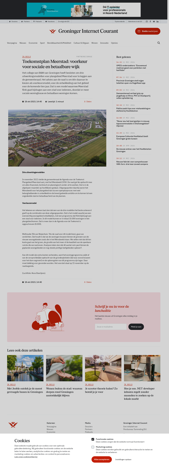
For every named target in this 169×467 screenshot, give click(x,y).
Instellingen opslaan (123, 459)
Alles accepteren (101, 459)
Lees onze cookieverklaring (25, 456)
